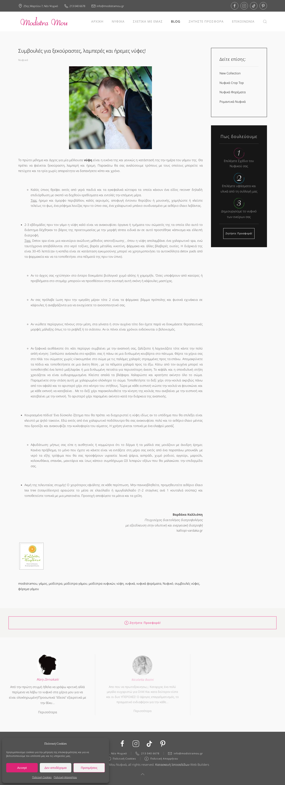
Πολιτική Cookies (42, 777)
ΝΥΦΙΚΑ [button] (118, 21)
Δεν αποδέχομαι (55, 767)
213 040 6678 (74, 6)
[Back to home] (44, 21)
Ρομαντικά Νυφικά (233, 101)
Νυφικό (23, 60)
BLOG (175, 21)
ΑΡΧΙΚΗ (97, 21)
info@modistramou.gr (107, 6)
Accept (22, 767)
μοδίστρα (55, 583)
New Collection (230, 73)
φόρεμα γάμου (28, 589)
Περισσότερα (47, 710)
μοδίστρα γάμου (75, 583)
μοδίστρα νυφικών (102, 583)
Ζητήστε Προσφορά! (239, 233)
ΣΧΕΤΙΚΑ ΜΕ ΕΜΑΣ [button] (148, 21)
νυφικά (130, 583)
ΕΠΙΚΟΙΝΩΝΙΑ (243, 21)
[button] (265, 21)
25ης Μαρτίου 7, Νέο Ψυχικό (38, 6)
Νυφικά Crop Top (232, 83)
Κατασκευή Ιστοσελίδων (172, 765)
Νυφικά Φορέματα (233, 92)
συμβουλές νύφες (187, 583)
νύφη (120, 583)
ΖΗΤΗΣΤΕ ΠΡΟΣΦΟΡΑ (206, 21)
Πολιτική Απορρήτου (65, 777)
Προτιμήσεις (89, 767)
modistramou (27, 583)
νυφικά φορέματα (148, 583)
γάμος (43, 583)
